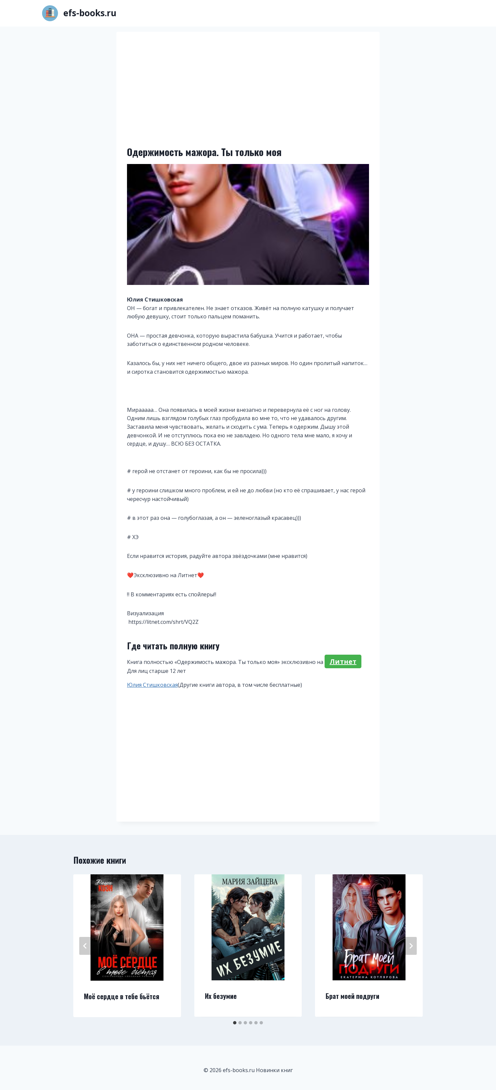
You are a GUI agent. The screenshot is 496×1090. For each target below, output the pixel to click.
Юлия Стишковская (152, 684)
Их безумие (221, 996)
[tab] (234, 1022)
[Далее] (411, 946)
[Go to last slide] (85, 946)
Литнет (343, 661)
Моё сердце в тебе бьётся (121, 996)
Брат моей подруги (352, 996)
